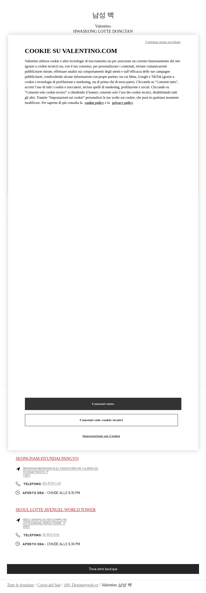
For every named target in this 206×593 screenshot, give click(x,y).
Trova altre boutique (103, 569)
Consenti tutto (103, 403)
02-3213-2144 (51, 534)
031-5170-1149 (52, 483)
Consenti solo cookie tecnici (101, 419)
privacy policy (122, 103)
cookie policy (94, 103)
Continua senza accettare (163, 42)
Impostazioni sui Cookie (101, 435)
